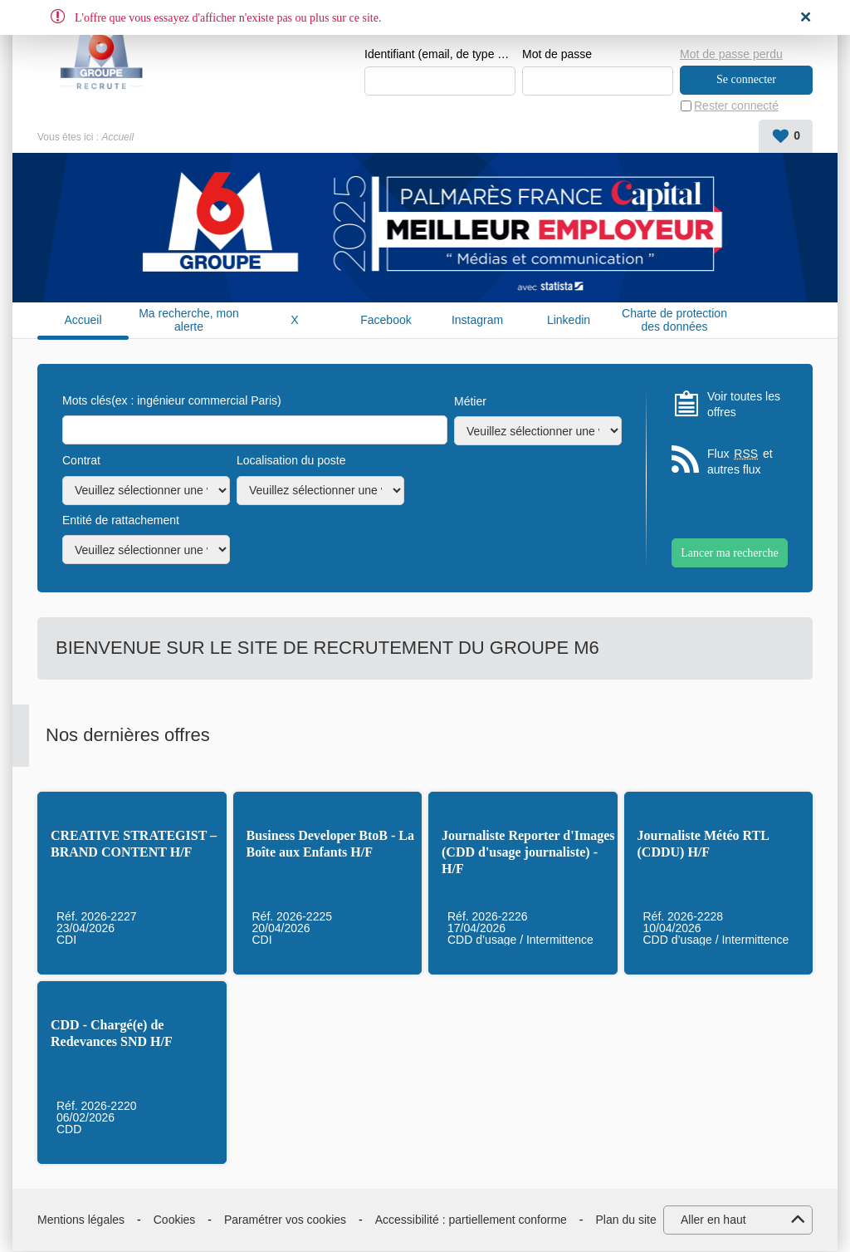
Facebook (385, 320)
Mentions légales (81, 1219)
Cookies (175, 1219)
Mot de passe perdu (731, 54)
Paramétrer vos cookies (285, 1219)
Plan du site (626, 1219)
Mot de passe (557, 54)
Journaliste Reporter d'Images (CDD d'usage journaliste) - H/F (528, 852)
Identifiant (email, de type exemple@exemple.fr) (439, 54)
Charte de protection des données (674, 320)
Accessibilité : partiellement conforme (471, 1219)
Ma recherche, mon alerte (189, 320)
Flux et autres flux (740, 462)
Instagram (477, 320)
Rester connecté (736, 106)
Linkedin (568, 320)
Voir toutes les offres (743, 405)
